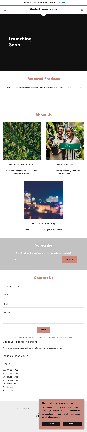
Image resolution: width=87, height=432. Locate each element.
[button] (9, 9)
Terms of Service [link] (63, 337)
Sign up (69, 260)
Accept (72, 424)
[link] (43, 10)
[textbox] (35, 259)
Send (43, 330)
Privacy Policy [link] (51, 337)
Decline (51, 424)
